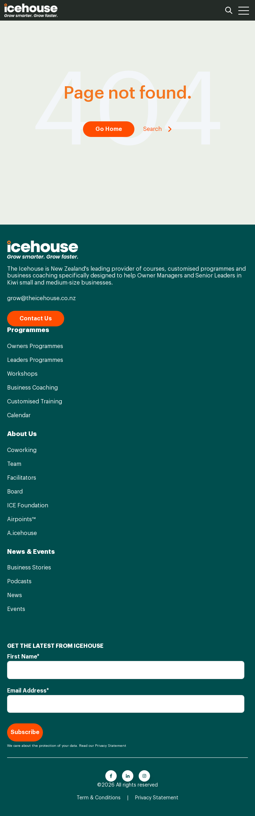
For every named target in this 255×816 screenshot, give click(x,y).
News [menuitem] (14, 595)
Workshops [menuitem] (22, 374)
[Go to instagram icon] (144, 776)
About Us (22, 434)
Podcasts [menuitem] (19, 581)
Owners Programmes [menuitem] (35, 346)
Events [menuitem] (16, 609)
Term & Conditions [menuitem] (99, 797)
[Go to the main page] (30, 10)
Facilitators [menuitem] (21, 478)
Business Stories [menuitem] (29, 567)
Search (157, 129)
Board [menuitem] (15, 492)
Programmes (28, 330)
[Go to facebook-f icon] (111, 776)
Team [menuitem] (14, 464)
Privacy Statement (110, 746)
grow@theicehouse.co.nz (41, 298)
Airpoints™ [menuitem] (21, 519)
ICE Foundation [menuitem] (27, 505)
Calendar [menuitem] (19, 415)
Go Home (108, 129)
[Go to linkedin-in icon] (127, 776)
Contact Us (36, 318)
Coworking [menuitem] (22, 450)
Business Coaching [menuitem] (32, 388)
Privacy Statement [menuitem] (156, 797)
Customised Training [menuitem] (34, 401)
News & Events (31, 551)
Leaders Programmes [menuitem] (35, 360)
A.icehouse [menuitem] (22, 533)
